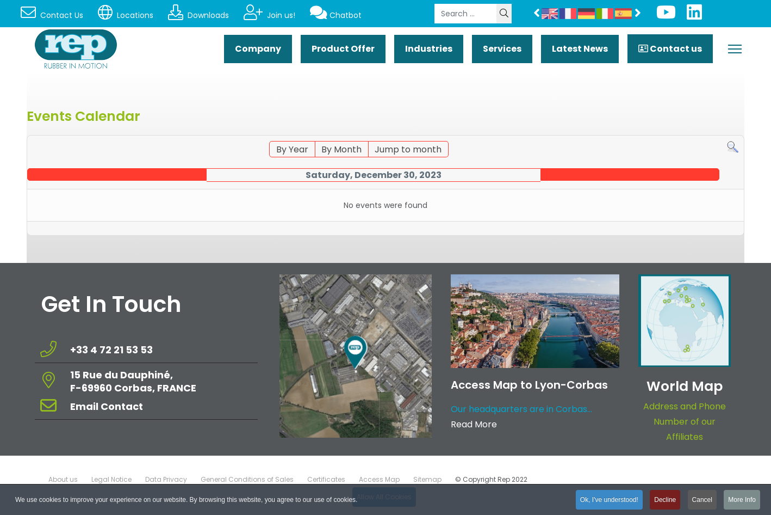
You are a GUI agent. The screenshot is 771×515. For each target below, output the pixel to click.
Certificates (326, 479)
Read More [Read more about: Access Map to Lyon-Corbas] (474, 424)
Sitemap (427, 479)
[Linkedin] (694, 15)
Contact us (670, 48)
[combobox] (465, 13)
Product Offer (343, 48)
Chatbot (336, 15)
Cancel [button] (702, 501)
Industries (428, 48)
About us (63, 479)
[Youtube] (666, 15)
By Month (341, 149)
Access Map (379, 479)
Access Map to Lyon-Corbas (529, 385)
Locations (125, 15)
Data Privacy (166, 479)
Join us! (269, 15)
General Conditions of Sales (247, 479)
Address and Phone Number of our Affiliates (684, 421)
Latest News (580, 48)
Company (258, 48)
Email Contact (106, 406)
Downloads (198, 15)
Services (502, 48)
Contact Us (52, 15)
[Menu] (735, 49)
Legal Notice (111, 479)
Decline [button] (665, 501)
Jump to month (408, 149)
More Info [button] (742, 501)
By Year (292, 149)
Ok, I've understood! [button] (609, 501)
